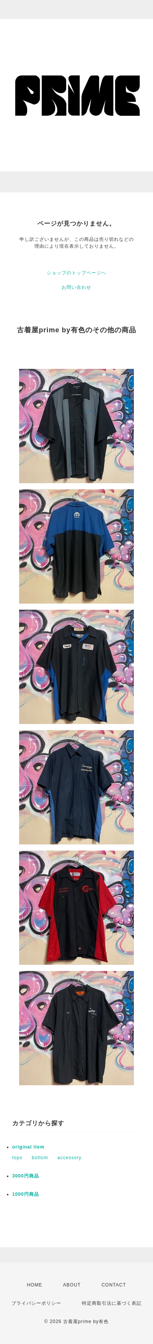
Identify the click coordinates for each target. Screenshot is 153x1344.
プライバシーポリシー (36, 1303)
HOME (34, 1285)
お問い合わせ (76, 287)
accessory (69, 1157)
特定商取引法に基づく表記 (112, 1303)
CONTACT (113, 1285)
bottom (40, 1157)
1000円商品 (25, 1194)
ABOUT (72, 1285)
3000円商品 (25, 1176)
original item (28, 1147)
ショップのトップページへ (76, 273)
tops (17, 1157)
